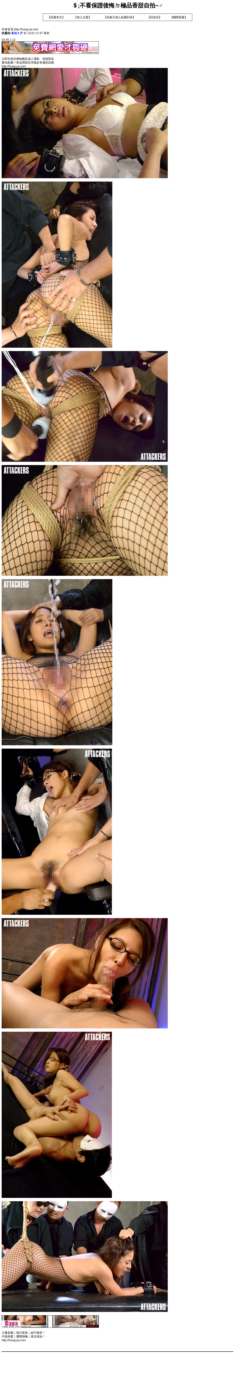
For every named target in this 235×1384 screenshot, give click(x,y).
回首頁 (154, 17)
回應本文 (56, 17)
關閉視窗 (179, 17)
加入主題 (82, 17)
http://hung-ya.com (26, 29)
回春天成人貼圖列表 (119, 17)
